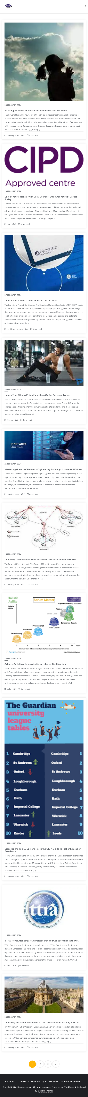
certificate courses (14, 329)
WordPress (69, 1087)
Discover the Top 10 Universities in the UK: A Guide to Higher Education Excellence (43, 850)
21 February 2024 (13, 935)
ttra (7, 965)
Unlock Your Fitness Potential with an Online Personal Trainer (38, 395)
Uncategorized (12, 135)
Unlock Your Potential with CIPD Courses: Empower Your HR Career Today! (41, 198)
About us (9, 1081)
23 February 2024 (13, 658)
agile (8, 689)
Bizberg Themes (45, 1091)
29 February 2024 (13, 105)
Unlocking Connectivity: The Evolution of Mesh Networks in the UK (41, 559)
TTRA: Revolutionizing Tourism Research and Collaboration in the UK (42, 940)
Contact (22, 1081)
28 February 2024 (13, 191)
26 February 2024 (13, 389)
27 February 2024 (13, 295)
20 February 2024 (13, 1017)
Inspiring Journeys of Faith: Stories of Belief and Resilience (36, 110)
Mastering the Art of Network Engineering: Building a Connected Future (43, 469)
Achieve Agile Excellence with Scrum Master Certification (35, 663)
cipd (7, 224)
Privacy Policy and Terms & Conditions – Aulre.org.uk (56, 1081)
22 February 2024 (13, 843)
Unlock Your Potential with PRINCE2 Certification (31, 300)
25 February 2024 (13, 464)
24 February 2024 (13, 554)
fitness (9, 420)
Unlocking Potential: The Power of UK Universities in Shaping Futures (42, 1022)
